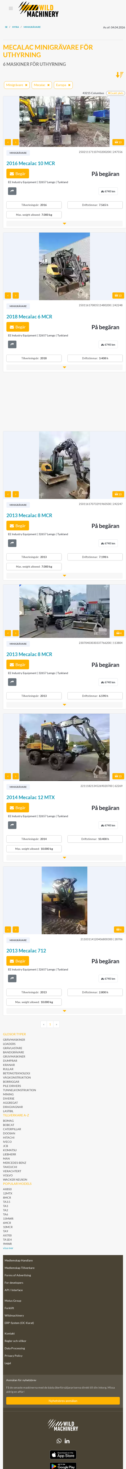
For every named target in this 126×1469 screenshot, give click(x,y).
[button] (64, 224)
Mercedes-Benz (14, 1162)
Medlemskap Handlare (19, 1260)
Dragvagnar (13, 1107)
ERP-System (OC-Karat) (19, 1323)
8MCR (7, 1197)
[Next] (56, 1024)
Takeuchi (10, 1167)
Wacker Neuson (15, 1179)
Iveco (7, 1141)
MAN (6, 1158)
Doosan (9, 1133)
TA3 (5, 1206)
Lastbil (8, 1111)
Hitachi (8, 1137)
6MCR (7, 1222)
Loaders (9, 1044)
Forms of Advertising (18, 1275)
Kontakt (10, 1333)
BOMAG (8, 1120)
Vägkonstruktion (17, 1077)
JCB (5, 1146)
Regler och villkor (15, 1341)
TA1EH (7, 1239)
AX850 (7, 1189)
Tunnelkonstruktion (19, 1090)
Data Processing (15, 1348)
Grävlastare (12, 1048)
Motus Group (13, 1300)
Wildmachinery (14, 1315)
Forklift (9, 1308)
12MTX (7, 1193)
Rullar (8, 1069)
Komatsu (10, 1150)
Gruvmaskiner (14, 1056)
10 (118, 142)
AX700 (7, 1235)
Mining (8, 1094)
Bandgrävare (13, 1052)
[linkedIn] (67, 1441)
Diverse (8, 1098)
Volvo (8, 1175)
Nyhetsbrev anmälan (63, 1401)
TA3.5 (6, 1201)
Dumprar (10, 1060)
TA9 (5, 1231)
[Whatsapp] (59, 1441)
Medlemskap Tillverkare (19, 1267)
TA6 (5, 1214)
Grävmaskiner (14, 1039)
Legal (8, 1363)
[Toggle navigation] (10, 9)
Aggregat (10, 1102)
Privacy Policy (13, 1355)
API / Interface (14, 1290)
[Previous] (43, 1024)
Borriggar (11, 1081)
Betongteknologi (16, 1073)
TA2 (5, 1210)
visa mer (8, 1248)
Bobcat (8, 1125)
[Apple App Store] (63, 1455)
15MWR (8, 1218)
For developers (14, 1282)
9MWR (7, 1243)
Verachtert (12, 1171)
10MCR (8, 1227)
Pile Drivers (12, 1086)
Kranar (9, 1065)
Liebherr (9, 1154)
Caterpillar (12, 1129)
